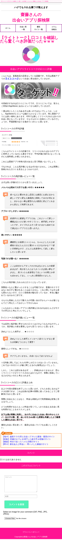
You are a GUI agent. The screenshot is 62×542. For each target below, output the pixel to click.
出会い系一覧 (23, 28)
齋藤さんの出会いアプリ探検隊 (31, 17)
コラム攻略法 (54, 28)
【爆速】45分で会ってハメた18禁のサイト (20, 442)
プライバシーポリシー (31, 535)
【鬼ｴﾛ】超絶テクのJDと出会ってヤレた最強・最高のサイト (28, 437)
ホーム (7, 28)
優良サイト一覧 (38, 28)
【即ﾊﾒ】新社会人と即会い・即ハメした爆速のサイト (25, 444)
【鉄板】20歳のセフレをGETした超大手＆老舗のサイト (26, 439)
